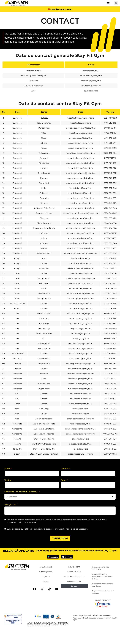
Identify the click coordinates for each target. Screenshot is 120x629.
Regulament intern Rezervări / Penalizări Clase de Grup (102, 576)
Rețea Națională (45, 567)
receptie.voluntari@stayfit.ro (80, 243)
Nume (7, 468)
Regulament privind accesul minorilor (103, 592)
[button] (108, 3)
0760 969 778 (110, 223)
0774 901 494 (110, 439)
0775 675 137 (110, 338)
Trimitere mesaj (60, 538)
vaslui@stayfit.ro (80, 409)
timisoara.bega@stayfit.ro (80, 389)
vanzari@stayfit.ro (91, 71)
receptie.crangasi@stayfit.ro (80, 233)
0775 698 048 (110, 243)
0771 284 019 (110, 409)
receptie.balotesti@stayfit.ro (80, 193)
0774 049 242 (110, 213)
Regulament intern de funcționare (100, 568)
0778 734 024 (110, 228)
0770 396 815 (110, 414)
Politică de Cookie (74, 581)
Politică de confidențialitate (74, 577)
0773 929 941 (110, 379)
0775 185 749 (110, 348)
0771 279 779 (110, 318)
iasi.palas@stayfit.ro (80, 333)
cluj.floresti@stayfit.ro (80, 399)
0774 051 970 (110, 203)
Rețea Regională (45, 572)
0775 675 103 (110, 238)
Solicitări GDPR (74, 567)
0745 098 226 (110, 273)
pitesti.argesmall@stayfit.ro (80, 268)
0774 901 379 (110, 429)
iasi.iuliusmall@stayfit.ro (80, 323)
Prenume (65, 468)
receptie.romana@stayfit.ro (80, 223)
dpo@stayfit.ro (91, 91)
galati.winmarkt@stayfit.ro (80, 283)
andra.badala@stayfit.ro (91, 76)
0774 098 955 (110, 298)
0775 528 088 (110, 389)
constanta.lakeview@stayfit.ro (80, 434)
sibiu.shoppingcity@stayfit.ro (80, 298)
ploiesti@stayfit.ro (80, 439)
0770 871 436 (110, 278)
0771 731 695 (110, 404)
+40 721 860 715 (110, 434)
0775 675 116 (110, 384)
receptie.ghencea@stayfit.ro (80, 218)
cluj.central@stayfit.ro (80, 394)
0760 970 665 (110, 454)
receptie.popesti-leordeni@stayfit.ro (80, 213)
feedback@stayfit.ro (91, 86)
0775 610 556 (110, 419)
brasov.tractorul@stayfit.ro (80, 454)
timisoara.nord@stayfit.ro (80, 384)
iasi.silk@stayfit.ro (80, 338)
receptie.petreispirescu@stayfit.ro (80, 253)
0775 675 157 (110, 233)
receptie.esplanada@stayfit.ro (80, 228)
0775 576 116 (110, 394)
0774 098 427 (110, 268)
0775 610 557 (110, 444)
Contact (74, 586)
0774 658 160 (110, 399)
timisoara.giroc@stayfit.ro (80, 379)
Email (63, 480)
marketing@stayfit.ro (91, 81)
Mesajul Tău (10, 504)
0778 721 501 (110, 343)
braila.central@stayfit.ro (80, 404)
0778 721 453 (110, 248)
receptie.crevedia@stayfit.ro (80, 198)
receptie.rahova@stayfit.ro (80, 203)
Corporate (46, 577)
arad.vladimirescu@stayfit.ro (80, 419)
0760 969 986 (110, 328)
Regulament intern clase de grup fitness (102, 585)
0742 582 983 (110, 283)
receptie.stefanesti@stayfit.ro (80, 208)
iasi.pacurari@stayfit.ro (80, 328)
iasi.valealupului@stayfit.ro (80, 348)
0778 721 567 (110, 253)
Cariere (46, 581)
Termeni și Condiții (74, 572)
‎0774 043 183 (110, 449)
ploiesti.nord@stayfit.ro (80, 444)
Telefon (7, 480)
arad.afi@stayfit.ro (80, 414)
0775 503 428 (110, 218)
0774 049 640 (110, 208)
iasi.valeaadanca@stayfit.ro (80, 343)
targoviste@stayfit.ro (80, 424)
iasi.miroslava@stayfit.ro (80, 318)
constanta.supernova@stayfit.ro (80, 429)
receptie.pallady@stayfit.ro (80, 238)
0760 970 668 (110, 333)
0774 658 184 (110, 323)
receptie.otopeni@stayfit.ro (80, 248)
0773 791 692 (110, 424)
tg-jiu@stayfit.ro (80, 449)
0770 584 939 (110, 193)
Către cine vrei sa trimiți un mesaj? (21, 492)
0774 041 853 (110, 198)
